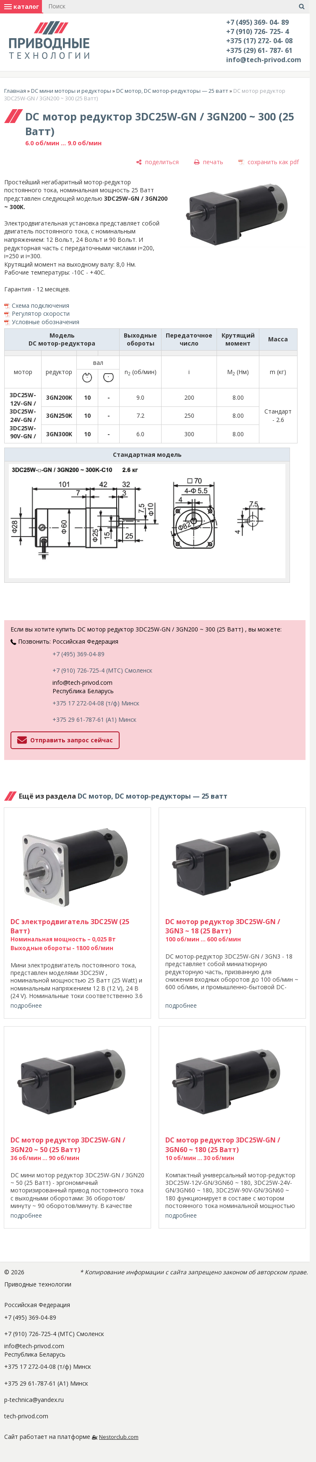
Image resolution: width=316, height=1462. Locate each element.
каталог (21, 6)
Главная (15, 90)
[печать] (208, 162)
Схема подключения (40, 305)
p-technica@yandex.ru (34, 1400)
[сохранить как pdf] (269, 162)
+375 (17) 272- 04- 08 (259, 40)
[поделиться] (157, 162)
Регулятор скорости (41, 313)
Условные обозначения (45, 322)
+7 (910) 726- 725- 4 (257, 31)
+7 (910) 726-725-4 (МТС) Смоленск (102, 670)
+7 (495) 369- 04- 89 (257, 22)
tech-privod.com (26, 1416)
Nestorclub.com (118, 1437)
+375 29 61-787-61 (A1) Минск (94, 719)
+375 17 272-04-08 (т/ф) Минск (95, 703)
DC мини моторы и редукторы (71, 90)
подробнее (26, 1005)
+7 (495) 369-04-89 (78, 654)
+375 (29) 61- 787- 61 (259, 50)
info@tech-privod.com (263, 59)
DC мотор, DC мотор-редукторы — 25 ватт (172, 90)
